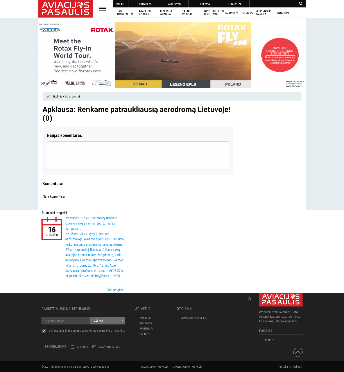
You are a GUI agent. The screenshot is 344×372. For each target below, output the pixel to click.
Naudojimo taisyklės (155, 366)
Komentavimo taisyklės (187, 366)
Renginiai (283, 12)
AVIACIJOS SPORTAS (144, 12)
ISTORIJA (247, 12)
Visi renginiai (115, 290)
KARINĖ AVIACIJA (187, 12)
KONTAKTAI (234, 3)
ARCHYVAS (174, 3)
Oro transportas (125, 12)
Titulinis (58, 96)
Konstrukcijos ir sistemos (214, 12)
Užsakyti (99, 320)
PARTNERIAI (144, 3)
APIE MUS (145, 317)
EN (120, 4)
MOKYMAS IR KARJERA (263, 12)
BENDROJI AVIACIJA (166, 12)
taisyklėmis (89, 330)
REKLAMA (204, 3)
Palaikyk (145, 334)
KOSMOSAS (232, 12)
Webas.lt (298, 366)
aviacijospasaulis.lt (194, 317)
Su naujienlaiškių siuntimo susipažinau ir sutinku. (87, 331)
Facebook (82, 347)
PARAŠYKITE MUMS (109, 347)
